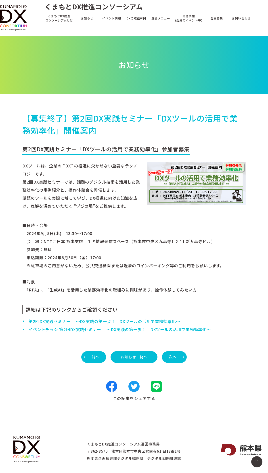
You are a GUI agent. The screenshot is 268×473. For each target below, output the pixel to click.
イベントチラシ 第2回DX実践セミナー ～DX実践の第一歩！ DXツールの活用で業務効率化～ (120, 329)
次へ (172, 357)
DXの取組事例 (136, 18)
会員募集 (216, 18)
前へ (95, 357)
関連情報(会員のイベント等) (189, 18)
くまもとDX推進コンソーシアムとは (59, 18)
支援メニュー (160, 18)
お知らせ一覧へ (134, 357)
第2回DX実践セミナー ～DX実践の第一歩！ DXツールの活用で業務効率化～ (104, 321)
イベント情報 (111, 18)
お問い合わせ (241, 18)
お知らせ (87, 18)
